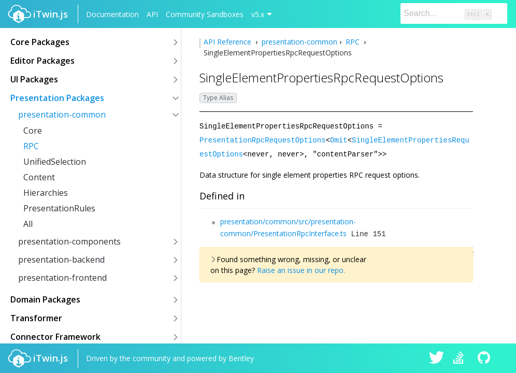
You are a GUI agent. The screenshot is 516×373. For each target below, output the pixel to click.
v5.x (257, 14)
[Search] (453, 13)
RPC (31, 146)
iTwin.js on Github (485, 358)
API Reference (228, 42)
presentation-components (69, 241)
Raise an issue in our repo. (301, 269)
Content (39, 177)
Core (32, 130)
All (28, 223)
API (152, 14)
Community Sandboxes (204, 14)
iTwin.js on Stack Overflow (461, 358)
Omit (339, 139)
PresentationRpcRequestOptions (262, 139)
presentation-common (62, 114)
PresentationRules (59, 208)
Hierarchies (45, 192)
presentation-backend (61, 259)
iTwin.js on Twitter (437, 358)
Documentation (112, 14)
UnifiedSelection (54, 161)
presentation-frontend (62, 277)
